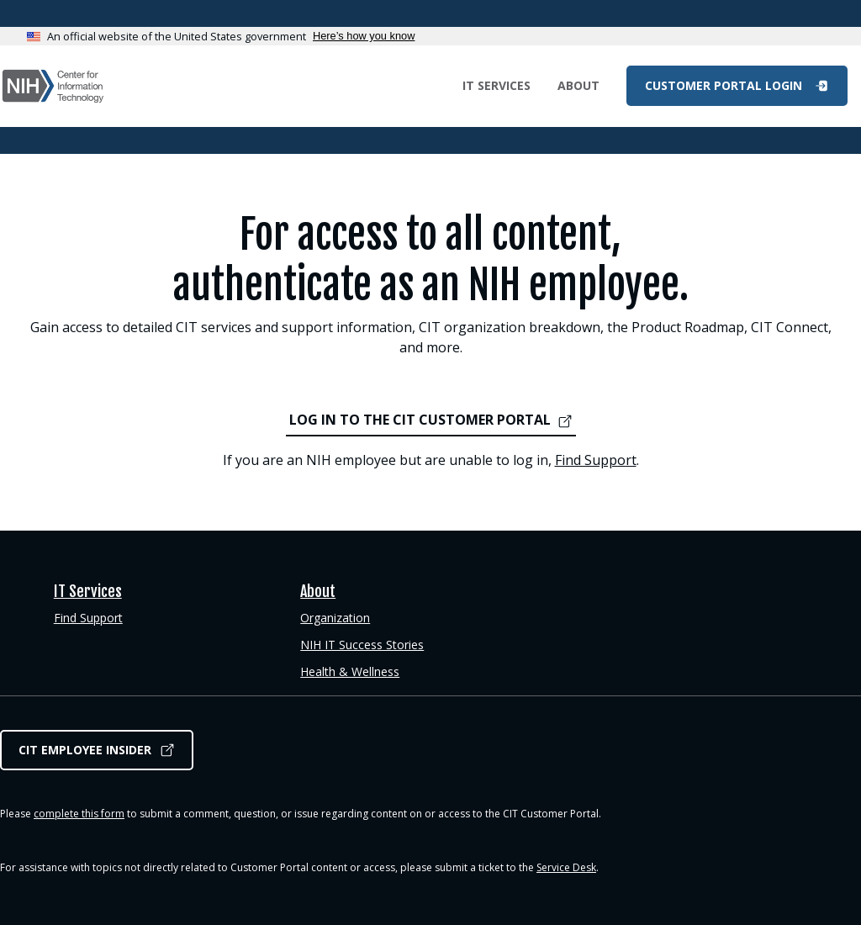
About (578, 85)
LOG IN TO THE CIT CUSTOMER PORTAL (420, 419)
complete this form (79, 813)
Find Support (596, 460)
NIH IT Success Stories (362, 645)
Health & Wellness (349, 671)
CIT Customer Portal (53, 86)
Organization (335, 618)
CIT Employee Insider (84, 750)
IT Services (496, 85)
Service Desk (566, 867)
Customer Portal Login (725, 85)
